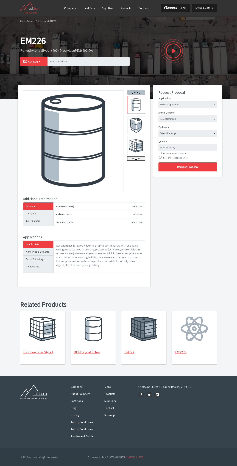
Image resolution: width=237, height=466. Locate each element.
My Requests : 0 (204, 8)
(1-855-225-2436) (134, 457)
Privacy (75, 415)
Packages (163, 127)
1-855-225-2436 (30, 12)
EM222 (129, 352)
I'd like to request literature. (175, 157)
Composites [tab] (32, 266)
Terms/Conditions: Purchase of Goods (82, 432)
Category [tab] (31, 213)
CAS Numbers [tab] (33, 220)
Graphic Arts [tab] (32, 244)
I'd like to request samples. (175, 153)
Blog (74, 408)
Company (70, 8)
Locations (77, 401)
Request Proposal (188, 167)
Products (126, 8)
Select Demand (168, 118)
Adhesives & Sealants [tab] (37, 251)
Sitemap (109, 415)
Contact (144, 8)
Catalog (33, 61)
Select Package (168, 133)
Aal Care (90, 8)
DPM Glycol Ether (87, 352)
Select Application (169, 104)
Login (175, 8)
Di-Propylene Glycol (38, 352)
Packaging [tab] (31, 206)
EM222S (180, 352)
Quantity (163, 141)
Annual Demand (166, 112)
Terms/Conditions (82, 422)
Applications (165, 98)
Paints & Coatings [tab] (35, 259)
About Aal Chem (80, 394)
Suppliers (107, 8)
